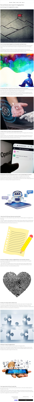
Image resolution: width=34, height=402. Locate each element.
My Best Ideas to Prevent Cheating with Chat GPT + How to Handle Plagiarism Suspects (15, 174)
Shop (23, 2)
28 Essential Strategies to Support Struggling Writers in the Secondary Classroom (14, 259)
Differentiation (11, 89)
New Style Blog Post (19, 45)
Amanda (2, 45)
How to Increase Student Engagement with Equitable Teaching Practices (13, 44)
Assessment (11, 175)
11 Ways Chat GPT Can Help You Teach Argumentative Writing (11, 131)
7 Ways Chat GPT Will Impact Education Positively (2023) (10, 216)
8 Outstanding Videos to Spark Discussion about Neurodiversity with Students (14, 88)
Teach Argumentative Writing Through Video (8, 386)
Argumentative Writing (12, 132)
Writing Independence (6, 262)
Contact (17, 2)
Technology (31, 132)
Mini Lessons (24, 387)
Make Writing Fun (17, 217)
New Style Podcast (26, 45)
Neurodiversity (13, 45)
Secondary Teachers (12, 345)
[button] (32, 396)
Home (11, 2)
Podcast (14, 2)
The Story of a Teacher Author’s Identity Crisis (8, 302)
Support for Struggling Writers (24, 132)
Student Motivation (11, 46)
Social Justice (5, 46)
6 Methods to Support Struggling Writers (7, 344)
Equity (10, 45)
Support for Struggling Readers (19, 46)
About (20, 2)
